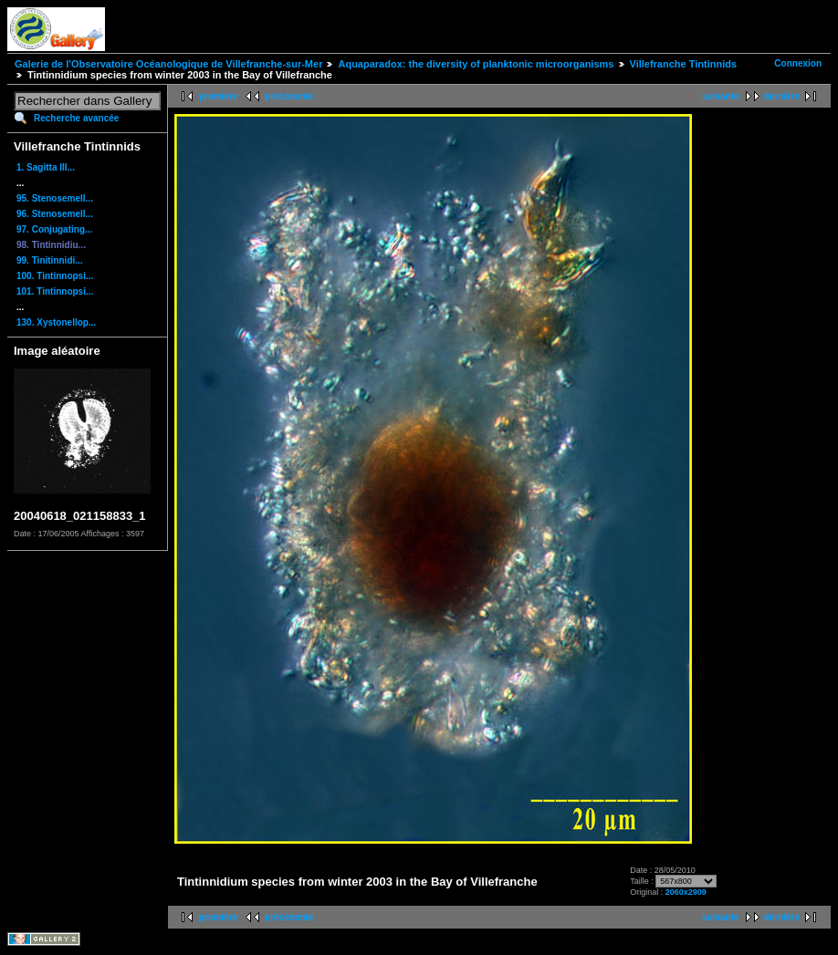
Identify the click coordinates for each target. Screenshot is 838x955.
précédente (289, 96)
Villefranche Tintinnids (684, 63)
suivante (720, 96)
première (218, 96)
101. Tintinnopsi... (54, 291)
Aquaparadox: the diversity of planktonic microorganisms (475, 63)
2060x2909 (686, 892)
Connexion (798, 63)
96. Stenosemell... (54, 214)
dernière (782, 96)
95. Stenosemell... (54, 198)
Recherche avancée (76, 118)
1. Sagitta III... (45, 167)
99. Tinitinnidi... (49, 260)
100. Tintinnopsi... (54, 276)
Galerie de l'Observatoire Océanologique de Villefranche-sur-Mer (168, 63)
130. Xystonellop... (56, 322)
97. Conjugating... (54, 229)
